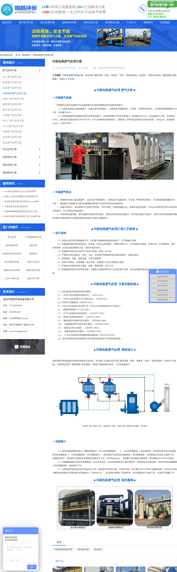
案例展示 (26, 55)
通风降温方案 (112, 22)
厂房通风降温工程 (33, 237)
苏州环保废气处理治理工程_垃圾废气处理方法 (23, 216)
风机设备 (33, 245)
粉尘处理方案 (48, 22)
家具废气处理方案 (12, 109)
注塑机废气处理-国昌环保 (16, 206)
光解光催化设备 (33, 270)
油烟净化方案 (69, 22)
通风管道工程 (91, 22)
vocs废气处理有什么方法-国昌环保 (20, 191)
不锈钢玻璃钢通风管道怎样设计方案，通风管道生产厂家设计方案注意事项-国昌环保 (23, 211)
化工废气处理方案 (12, 77)
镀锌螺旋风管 (12, 245)
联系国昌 (165, 22)
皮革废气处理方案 (12, 137)
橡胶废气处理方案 (12, 104)
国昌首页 (7, 22)
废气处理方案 (26, 22)
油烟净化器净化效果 (12, 254)
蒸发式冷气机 (33, 278)
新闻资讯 (148, 22)
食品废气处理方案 (12, 142)
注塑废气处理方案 (12, 115)
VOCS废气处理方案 (13, 126)
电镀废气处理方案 (12, 131)
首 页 (17, 55)
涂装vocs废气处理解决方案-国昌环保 (21, 196)
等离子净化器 (33, 262)
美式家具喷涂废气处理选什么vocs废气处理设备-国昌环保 (23, 201)
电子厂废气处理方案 (13, 120)
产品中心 (131, 22)
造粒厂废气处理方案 (13, 99)
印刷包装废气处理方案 (43, 55)
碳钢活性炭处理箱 (12, 270)
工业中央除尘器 (12, 278)
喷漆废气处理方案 (12, 82)
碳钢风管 (33, 254)
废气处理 (12, 237)
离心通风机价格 (12, 262)
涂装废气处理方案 (12, 88)
